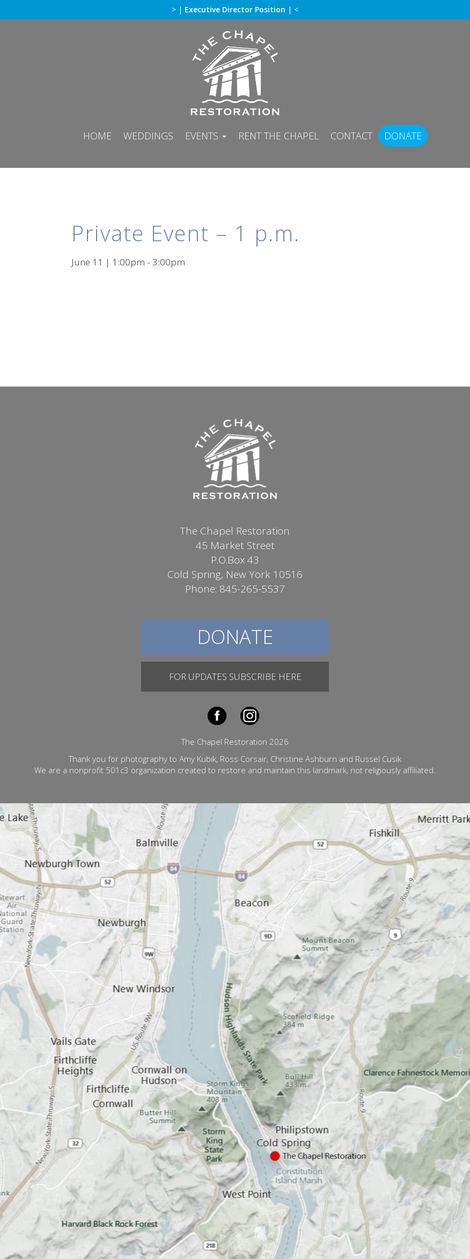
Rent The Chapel (278, 135)
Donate (403, 135)
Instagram (249, 716)
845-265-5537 (252, 589)
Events (205, 135)
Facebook (217, 716)
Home (97, 135)
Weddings (148, 135)
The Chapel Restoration (235, 72)
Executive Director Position (236, 9)
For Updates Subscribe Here (235, 676)
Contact (351, 135)
